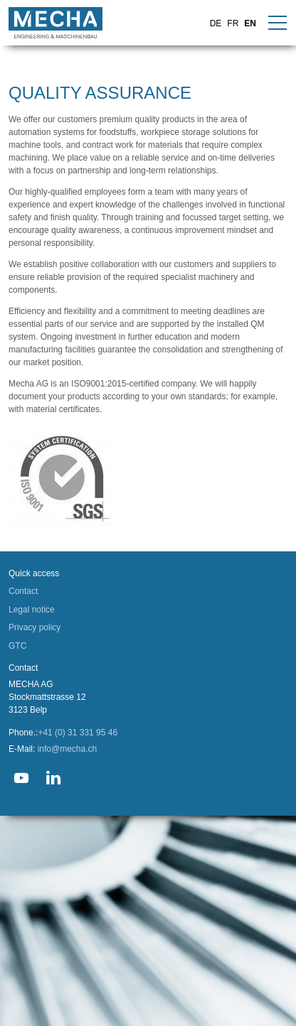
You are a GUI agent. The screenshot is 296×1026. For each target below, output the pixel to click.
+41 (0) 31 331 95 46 (77, 943)
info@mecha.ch (67, 959)
